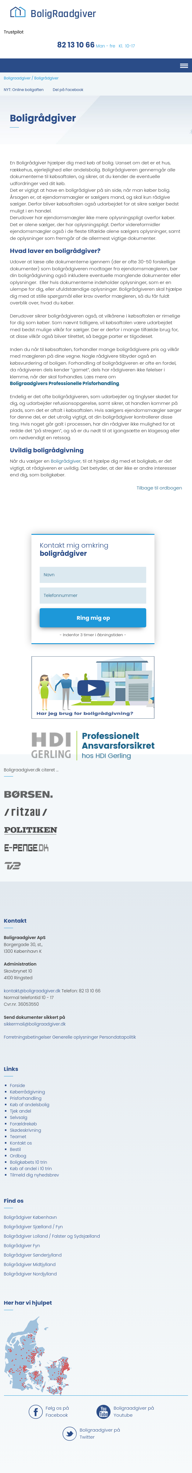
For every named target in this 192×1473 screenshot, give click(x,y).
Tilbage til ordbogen (159, 488)
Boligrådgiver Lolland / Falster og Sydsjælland (52, 1236)
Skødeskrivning (25, 1130)
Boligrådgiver (66, 461)
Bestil (15, 1149)
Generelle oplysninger (75, 1037)
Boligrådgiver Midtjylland (30, 1264)
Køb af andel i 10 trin (31, 1169)
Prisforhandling (26, 1098)
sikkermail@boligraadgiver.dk (35, 1024)
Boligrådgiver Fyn (22, 1246)
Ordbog (18, 1156)
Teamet (18, 1137)
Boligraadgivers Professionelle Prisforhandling (64, 383)
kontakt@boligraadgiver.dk (32, 991)
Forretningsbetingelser (27, 1037)
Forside (17, 1085)
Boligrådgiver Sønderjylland (33, 1255)
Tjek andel (20, 1111)
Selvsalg (18, 1117)
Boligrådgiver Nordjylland (30, 1274)
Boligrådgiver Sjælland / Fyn (33, 1227)
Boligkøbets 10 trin (28, 1162)
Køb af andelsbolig (29, 1105)
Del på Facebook (68, 89)
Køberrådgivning (27, 1092)
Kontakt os (21, 1143)
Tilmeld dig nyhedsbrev (34, 1175)
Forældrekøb (23, 1124)
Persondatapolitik (118, 1037)
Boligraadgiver (17, 78)
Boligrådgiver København (30, 1217)
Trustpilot (14, 32)
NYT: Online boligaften (24, 89)
